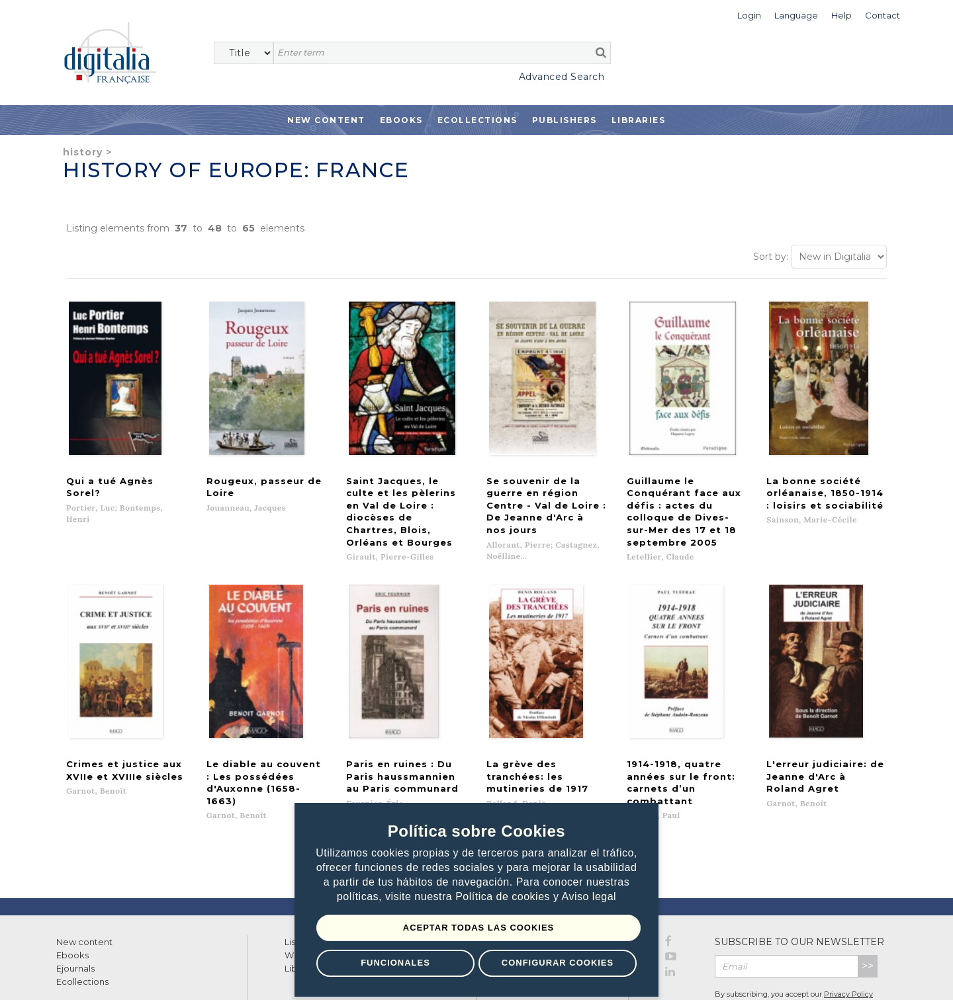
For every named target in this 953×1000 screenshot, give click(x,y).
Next (576, 793)
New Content (326, 120)
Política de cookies (504, 897)
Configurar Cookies (558, 963)
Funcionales (395, 963)
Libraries (639, 120)
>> (868, 912)
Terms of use (80, 975)
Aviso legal (589, 897)
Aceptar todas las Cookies (479, 928)
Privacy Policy (848, 940)
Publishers (564, 120)
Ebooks (401, 120)
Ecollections (477, 120)
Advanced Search (562, 77)
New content (84, 888)
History (83, 152)
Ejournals (75, 914)
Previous (385, 793)
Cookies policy (228, 975)
